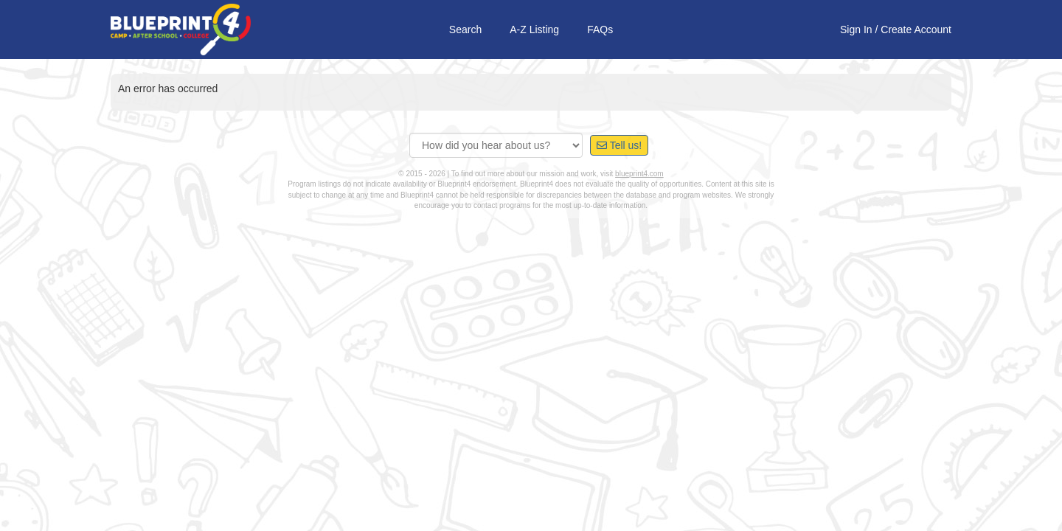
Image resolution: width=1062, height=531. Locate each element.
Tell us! (619, 145)
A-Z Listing (534, 29)
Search (465, 29)
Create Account (916, 29)
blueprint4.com (639, 174)
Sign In (856, 29)
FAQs (600, 29)
